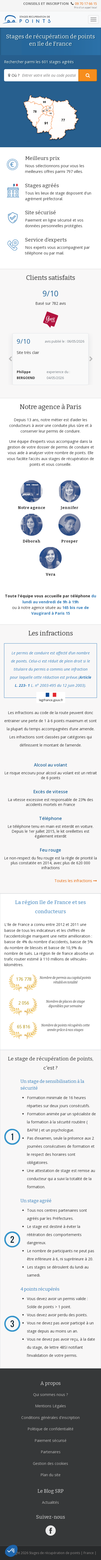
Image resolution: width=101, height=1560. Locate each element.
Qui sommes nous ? (50, 1394)
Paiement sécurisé (50, 1440)
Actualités (50, 1502)
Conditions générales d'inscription (50, 1417)
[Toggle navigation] (93, 19)
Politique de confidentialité (50, 1428)
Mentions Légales (50, 1405)
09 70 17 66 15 (86, 3)
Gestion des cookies (50, 1463)
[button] (10, 359)
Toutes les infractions (75, 880)
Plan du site (50, 1474)
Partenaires (51, 1451)
